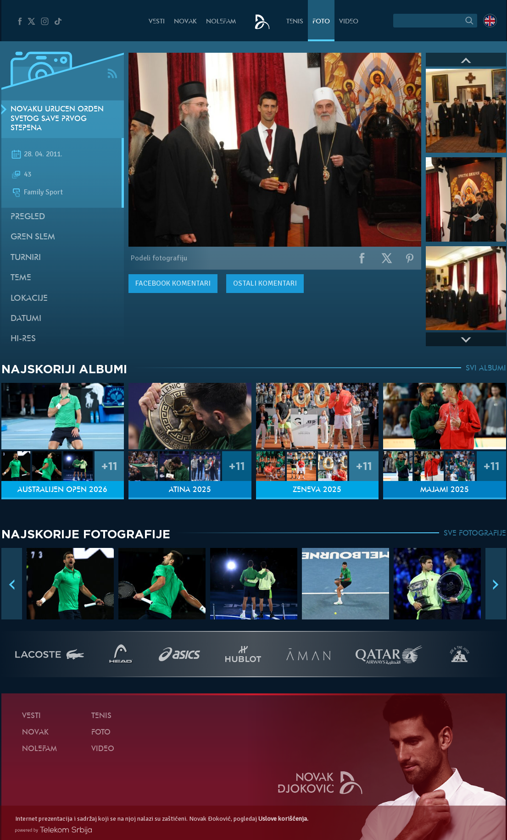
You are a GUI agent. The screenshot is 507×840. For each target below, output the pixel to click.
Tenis (294, 21)
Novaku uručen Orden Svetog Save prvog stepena (57, 119)
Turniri (26, 258)
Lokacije (29, 298)
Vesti (157, 21)
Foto (321, 21)
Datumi (26, 319)
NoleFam (221, 21)
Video (348, 21)
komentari (173, 283)
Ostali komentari (265, 283)
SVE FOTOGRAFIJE (475, 533)
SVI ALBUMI (486, 368)
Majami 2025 (444, 490)
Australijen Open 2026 (62, 490)
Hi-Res (23, 339)
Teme (21, 278)
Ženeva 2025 (317, 490)
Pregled (28, 217)
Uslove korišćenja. (283, 819)
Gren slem (33, 237)
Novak (185, 21)
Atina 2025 (190, 490)
